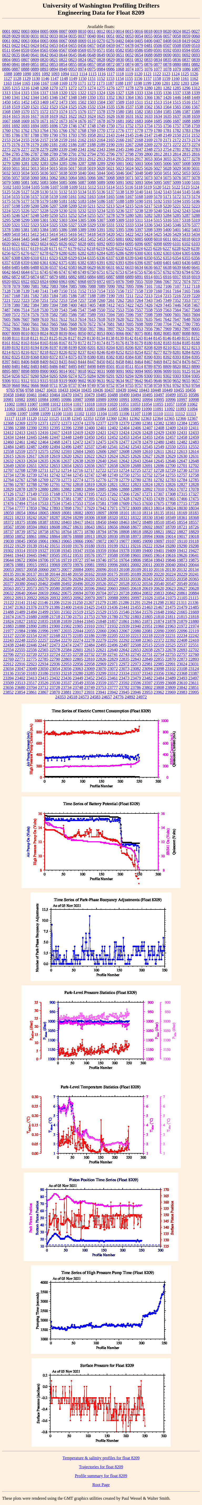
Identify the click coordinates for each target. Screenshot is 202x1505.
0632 (6, 55)
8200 (82, 347)
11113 (191, 413)
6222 (119, 248)
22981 (147, 664)
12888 (124, 489)
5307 (101, 220)
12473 (89, 442)
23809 (170, 687)
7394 (53, 305)
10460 (20, 395)
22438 (8, 645)
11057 (169, 404)
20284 (78, 579)
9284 (91, 376)
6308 (16, 258)
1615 (16, 116)
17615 (135, 503)
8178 (129, 343)
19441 (8, 555)
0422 (16, 45)
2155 (25, 140)
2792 (82, 154)
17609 (124, 503)
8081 (148, 333)
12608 (124, 451)
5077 (186, 177)
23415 (43, 678)
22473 (54, 645)
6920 (6, 281)
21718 (54, 616)
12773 (66, 480)
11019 (101, 404)
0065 (44, 41)
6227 (167, 248)
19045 (20, 541)
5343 (158, 225)
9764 (195, 385)
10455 (179, 390)
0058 (177, 36)
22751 (147, 654)
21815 (182, 616)
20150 (78, 574)
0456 (82, 45)
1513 (158, 102)
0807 (25, 59)
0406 (148, 41)
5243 (186, 210)
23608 (170, 683)
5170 (158, 196)
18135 (158, 513)
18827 (182, 531)
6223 (129, 248)
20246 (8, 579)
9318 (53, 380)
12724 (124, 470)
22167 (43, 635)
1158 (157, 78)
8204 (110, 347)
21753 (89, 616)
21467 (159, 607)
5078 (195, 177)
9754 (120, 385)
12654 (66, 465)
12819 (89, 484)
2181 (53, 144)
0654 (139, 55)
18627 (66, 527)
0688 (148, 55)
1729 (63, 126)
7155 (110, 291)
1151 (92, 78)
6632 (120, 267)
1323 (91, 92)
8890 (195, 366)
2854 (63, 159)
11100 (57, 413)
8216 (25, 352)
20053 (8, 569)
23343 (147, 673)
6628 (82, 267)
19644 (8, 560)
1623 (82, 116)
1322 (82, 92)
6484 (6, 267)
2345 (120, 149)
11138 (65, 418)
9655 (186, 380)
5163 (91, 196)
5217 (148, 206)
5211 (91, 206)
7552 (110, 310)
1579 (110, 111)
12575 (43, 451)
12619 (54, 456)
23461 (112, 678)
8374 (63, 357)
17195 (89, 494)
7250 (35, 300)
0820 (44, 59)
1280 (148, 88)
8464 (139, 362)
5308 (110, 220)
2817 (6, 159)
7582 (53, 314)
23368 (182, 673)
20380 (20, 583)
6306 (195, 253)
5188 (120, 201)
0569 (82, 50)
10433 (63, 390)
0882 (195, 64)
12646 (170, 461)
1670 (35, 121)
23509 (8, 683)
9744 (82, 385)
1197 (128, 83)
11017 (78, 404)
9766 (20, 390)
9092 (129, 371)
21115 (193, 598)
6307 (6, 258)
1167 (45, 83)
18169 (181, 513)
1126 (194, 74)
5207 (53, 206)
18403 (66, 522)
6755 (139, 272)
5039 (72, 173)
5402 (186, 229)
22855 (159, 659)
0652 (129, 55)
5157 (35, 196)
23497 (193, 678)
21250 (77, 602)
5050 (158, 173)
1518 (6, 107)
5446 (35, 239)
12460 (8, 442)
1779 (148, 130)
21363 (20, 607)
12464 (43, 442)
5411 (25, 234)
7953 (139, 328)
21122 (8, 602)
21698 (43, 616)
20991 (124, 598)
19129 (20, 546)
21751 (78, 616)
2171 (167, 140)
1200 (156, 83)
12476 (112, 442)
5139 (129, 192)
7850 (82, 328)
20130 (170, 569)
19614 (159, 555)
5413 (44, 234)
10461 (31, 395)
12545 (147, 446)
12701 (182, 465)
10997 (182, 399)
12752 (147, 475)
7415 (120, 305)
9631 (101, 380)
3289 (101, 163)
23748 (78, 687)
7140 (35, 291)
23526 (43, 683)
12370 (31, 423)
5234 (101, 210)
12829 (8, 489)
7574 (25, 314)
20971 (101, 598)
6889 (129, 277)
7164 (177, 291)
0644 (63, 55)
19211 (124, 546)
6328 (63, 258)
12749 (112, 475)
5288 (195, 215)
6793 (177, 272)
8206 (129, 347)
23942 (112, 692)
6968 (82, 281)
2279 (44, 149)
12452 (112, 437)
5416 (72, 234)
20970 (89, 598)
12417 (54, 432)
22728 (78, 654)
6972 (101, 281)
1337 (177, 92)
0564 (35, 50)
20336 (135, 579)
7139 (25, 291)
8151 (186, 338)
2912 (91, 159)
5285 (177, 215)
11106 (124, 413)
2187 (82, 144)
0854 (63, 64)
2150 (177, 135)
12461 (20, 442)
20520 (89, 583)
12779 (124, 480)
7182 (35, 295)
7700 (158, 324)
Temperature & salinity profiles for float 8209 (100, 1458)
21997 (54, 631)
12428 (147, 432)
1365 (139, 97)
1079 (177, 69)
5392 (110, 229)
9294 (129, 376)
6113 (6, 248)
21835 (43, 621)
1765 (53, 130)
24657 (107, 697)
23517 (31, 683)
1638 (186, 116)
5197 (6, 206)
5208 (63, 206)
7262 (120, 300)
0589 (148, 50)
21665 (182, 612)
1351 (101, 97)
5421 (120, 234)
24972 (141, 697)
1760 (6, 130)
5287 (186, 215)
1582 (139, 111)
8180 (148, 343)
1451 (16, 102)
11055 (158, 404)
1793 (72, 135)
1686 (167, 121)
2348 (148, 149)
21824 (8, 621)
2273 (186, 144)
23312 (112, 673)
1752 (129, 126)
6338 (120, 258)
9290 (101, 376)
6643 (16, 272)
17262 (112, 494)
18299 (78, 517)
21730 (66, 616)
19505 (54, 555)
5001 (120, 163)
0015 (129, 31)
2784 (6, 154)
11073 (44, 409)
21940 (135, 626)
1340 (6, 97)
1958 (91, 135)
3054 (158, 159)
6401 (167, 262)
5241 (167, 210)
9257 (25, 376)
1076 (148, 69)
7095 (129, 286)
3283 (44, 163)
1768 (82, 130)
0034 (63, 36)
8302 (6, 357)
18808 (124, 531)
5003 (139, 163)
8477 (195, 362)
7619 (110, 319)
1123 (166, 74)
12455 (147, 437)
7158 (139, 291)
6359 (25, 262)
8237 (82, 352)
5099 (177, 182)
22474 (66, 645)
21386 (54, 607)
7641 (158, 319)
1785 (6, 135)
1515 (177, 102)
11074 (55, 409)
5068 (110, 177)
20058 (32, 569)
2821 (44, 159)
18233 (20, 517)
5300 (35, 220)
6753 (120, 272)
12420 (89, 432)
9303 (177, 376)
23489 (170, 678)
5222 (186, 206)
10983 (31, 399)
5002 (129, 163)
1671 (44, 121)
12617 (31, 456)
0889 (35, 69)
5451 (82, 239)
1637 (177, 116)
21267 (89, 602)
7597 (139, 314)
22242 (193, 635)
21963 (170, 626)
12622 (89, 456)
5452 (91, 239)
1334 (148, 92)
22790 (54, 659)
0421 (6, 45)
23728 (54, 687)
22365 (147, 640)
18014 (159, 508)
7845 (63, 328)
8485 (44, 366)
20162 (89, 574)
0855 (72, 64)
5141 (148, 192)
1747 (82, 126)
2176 (16, 144)
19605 (147, 555)
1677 (91, 121)
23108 (182, 668)
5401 (177, 229)
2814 (177, 154)
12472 (78, 442)
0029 (16, 36)
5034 (25, 173)
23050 (43, 668)
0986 (110, 69)
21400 (66, 607)
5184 (91, 201)
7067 (167, 281)
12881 (54, 489)
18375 (20, 522)
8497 (82, 366)
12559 (20, 451)
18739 (20, 531)
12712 (54, 470)
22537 (182, 645)
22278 (89, 640)
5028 (167, 168)
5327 (72, 225)
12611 (159, 451)
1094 (64, 74)
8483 (35, 366)
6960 (53, 281)
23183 (31, 673)
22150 (20, 635)
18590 (20, 527)
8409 (44, 362)
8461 (129, 362)
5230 (63, 210)
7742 (177, 324)
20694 (78, 593)
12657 (101, 465)
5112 (92, 187)
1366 (148, 97)
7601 (177, 314)
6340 (139, 258)
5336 (148, 225)
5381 (25, 229)
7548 (91, 310)
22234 (182, 635)
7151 (72, 291)
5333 (129, 225)
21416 (78, 607)
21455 (135, 607)
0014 (120, 31)
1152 (101, 78)
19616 (170, 555)
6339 (129, 258)
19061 (43, 541)
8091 (195, 333)
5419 (101, 234)
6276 (25, 253)
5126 (16, 192)
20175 (112, 574)
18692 (147, 527)
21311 (181, 602)
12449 (78, 437)
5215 (129, 206)
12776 (101, 480)
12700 (170, 465)
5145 (186, 192)
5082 (35, 182)
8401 (16, 362)
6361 (44, 262)
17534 (54, 503)
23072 (112, 668)
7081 (35, 286)
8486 (53, 366)
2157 (44, 140)
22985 (159, 664)
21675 (20, 616)
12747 (89, 475)
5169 (148, 196)
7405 (91, 305)
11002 (9, 404)
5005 (158, 163)
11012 (55, 404)
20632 (8, 593)
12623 (101, 456)
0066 (53, 41)
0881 (186, 64)
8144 (148, 338)
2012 (101, 135)
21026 (147, 598)
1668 (16, 121)
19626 (182, 555)
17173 (66, 494)
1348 (72, 97)
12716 (78, 470)
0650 (110, 55)
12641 (112, 461)
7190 (110, 295)
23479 (135, 678)
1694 (35, 126)
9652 (177, 380)
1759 (195, 126)
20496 (78, 583)
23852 (8, 692)
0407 (158, 41)
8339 (25, 357)
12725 (135, 470)
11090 (147, 409)
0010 (82, 31)
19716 (54, 560)
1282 (167, 88)
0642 (44, 55)
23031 (193, 664)
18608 (54, 527)
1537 (129, 107)
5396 (129, 229)
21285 (112, 602)
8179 (139, 343)
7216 (177, 295)
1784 (195, 130)
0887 (16, 69)
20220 (159, 574)
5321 (16, 225)
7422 (129, 305)
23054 (54, 668)
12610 (147, 451)
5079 (6, 182)
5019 (91, 168)
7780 (186, 324)
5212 (101, 206)
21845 (89, 621)
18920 (101, 536)
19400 (147, 550)
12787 (20, 484)
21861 (124, 621)
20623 (170, 588)
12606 (101, 451)
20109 (136, 569)
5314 (148, 220)
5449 (63, 239)
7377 (195, 300)
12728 (159, 470)
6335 (91, 258)
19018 (193, 536)
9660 (16, 385)
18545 (170, 522)
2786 (25, 154)
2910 (72, 159)
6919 (195, 277)
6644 (25, 272)
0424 (35, 45)
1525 (72, 107)
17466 (182, 498)
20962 (78, 598)
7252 (53, 300)
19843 (159, 560)
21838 (54, 621)
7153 (91, 291)
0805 (16, 59)
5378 (6, 229)
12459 (193, 437)
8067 (129, 333)
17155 (43, 494)
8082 (158, 333)
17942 (101, 508)
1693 (25, 126)
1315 (25, 92)
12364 (158, 418)
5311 (139, 220)
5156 (25, 196)
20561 (193, 583)
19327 (43, 550)
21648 (159, 612)
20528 (124, 583)
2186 (72, 144)
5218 (158, 206)
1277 (120, 88)
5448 (53, 239)
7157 (129, 291)
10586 (193, 395)
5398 (148, 229)
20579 (43, 588)
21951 (147, 626)
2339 (63, 149)
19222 (147, 546)
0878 (167, 64)
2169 (148, 140)
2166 (120, 140)
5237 (129, 210)
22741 (112, 654)
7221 (6, 300)
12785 (193, 480)
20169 (101, 574)
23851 (193, 687)
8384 (129, 357)
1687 (177, 121)
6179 (72, 248)
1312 (195, 88)
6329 (72, 258)
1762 (25, 130)
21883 (8, 626)
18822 (170, 531)
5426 (167, 234)
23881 (66, 692)
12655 (78, 465)
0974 (82, 69)
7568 (195, 310)
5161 (72, 196)
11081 (78, 409)
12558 (8, 451)
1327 (120, 92)
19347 (78, 550)
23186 (43, 673)
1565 (177, 107)
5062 (53, 177)
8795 (158, 366)
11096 (11, 413)
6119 (34, 248)
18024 (170, 508)
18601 (43, 527)
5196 (195, 201)
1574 (63, 111)
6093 (110, 244)
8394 (186, 357)
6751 (101, 272)
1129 (26, 78)
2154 (16, 140)
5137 (110, 192)
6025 (53, 244)
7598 (148, 314)
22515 (147, 645)
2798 (129, 154)
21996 (43, 631)
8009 (16, 333)
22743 (124, 654)
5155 (16, 196)
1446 (177, 97)
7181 (25, 295)
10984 (43, 399)
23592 (124, 683)
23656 (8, 687)
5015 (53, 168)
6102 (186, 244)
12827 (182, 484)
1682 (129, 121)
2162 (82, 140)
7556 (129, 310)
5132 (63, 192)
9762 (177, 385)
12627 (147, 456)
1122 (157, 74)
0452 (44, 45)
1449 (195, 97)
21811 (170, 616)
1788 (35, 135)
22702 (193, 649)
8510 (120, 366)
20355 (170, 579)
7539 (53, 310)
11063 (9, 409)
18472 (135, 522)
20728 (124, 593)
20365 (193, 579)
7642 (167, 319)
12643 (135, 461)
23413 (31, 678)
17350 (43, 498)
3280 (16, 163)
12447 (54, 437)
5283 (158, 215)
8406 (25, 362)
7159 (148, 291)
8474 (177, 362)
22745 (135, 654)
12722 (101, 470)
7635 (148, 319)
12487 (31, 446)
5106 (45, 187)
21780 (112, 616)
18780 (89, 531)
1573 (53, 111)
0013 (110, 31)
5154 (6, 196)
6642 (6, 272)
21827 (20, 621)
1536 (120, 107)
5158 (44, 196)
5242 (177, 210)
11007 (32, 404)
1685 (158, 121)
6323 (53, 258)
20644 (31, 593)
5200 (35, 206)
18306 (89, 517)
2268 (139, 144)
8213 (195, 347)
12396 (66, 428)
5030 (186, 168)
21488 (8, 612)
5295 (6, 220)
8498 (91, 366)
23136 (8, 673)
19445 (31, 555)
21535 (112, 612)
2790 (63, 154)
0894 (53, 69)
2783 (195, 149)
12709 (31, 470)
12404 (124, 428)
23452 (89, 678)
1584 (158, 111)
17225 (101, 494)
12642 (124, 461)
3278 (195, 159)
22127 (8, 635)
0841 (16, 64)
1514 (167, 102)
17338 (20, 498)
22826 (101, 659)
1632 (139, 116)
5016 (63, 168)
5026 (148, 168)
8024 (44, 333)
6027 (72, 244)
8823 (186, 366)
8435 (63, 362)
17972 (124, 508)
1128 (17, 78)
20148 (66, 574)
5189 (129, 201)
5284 (167, 215)
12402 (112, 428)
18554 (182, 522)
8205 (120, 347)
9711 (53, 385)
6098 (158, 244)
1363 (120, 97)
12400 (89, 428)
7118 (195, 286)
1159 (166, 78)
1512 (148, 102)
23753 (101, 687)
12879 (31, 489)
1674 (72, 121)
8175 (110, 343)
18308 (101, 517)
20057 (20, 569)
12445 (31, 437)
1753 (139, 126)
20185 (124, 574)
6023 (35, 244)
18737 (8, 531)
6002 (129, 239)
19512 (66, 555)
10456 (190, 390)
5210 (82, 206)
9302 (167, 376)
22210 (124, 635)
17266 (124, 494)
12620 (66, 456)
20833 (159, 593)
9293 (120, 376)
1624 (91, 116)
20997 (136, 598)
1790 (53, 135)
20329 (112, 579)
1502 (82, 102)
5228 (44, 210)
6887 (110, 277)
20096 (101, 569)
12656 (89, 465)
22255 (31, 640)
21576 (147, 612)
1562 (148, 107)
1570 (25, 111)
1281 (158, 88)
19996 (112, 565)
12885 (101, 489)
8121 (34, 338)
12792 (66, 484)
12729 (170, 470)
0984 (101, 69)
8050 (82, 333)
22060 (101, 631)
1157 (147, 78)
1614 (6, 116)
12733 (193, 470)
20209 (147, 574)
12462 (31, 442)
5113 (101, 187)
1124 (175, 74)
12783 (170, 480)
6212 (82, 248)
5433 (186, 234)
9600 (72, 380)
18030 (182, 508)
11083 (89, 409)
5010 (6, 168)
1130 (36, 78)
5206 (44, 206)
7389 (44, 305)
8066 (120, 333)
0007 (63, 31)
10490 (124, 395)
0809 (35, 59)
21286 (124, 602)
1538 (139, 107)
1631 (129, 116)
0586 (139, 50)
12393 (43, 428)
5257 (101, 215)
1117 (111, 74)
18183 (193, 513)
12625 (124, 456)
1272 (72, 88)
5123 (185, 187)
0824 (82, 59)
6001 (120, 239)
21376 (31, 607)
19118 (193, 541)
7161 (167, 291)
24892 (130, 697)
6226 (157, 248)
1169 (63, 83)
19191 (101, 546)
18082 (78, 513)
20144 (54, 574)
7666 (63, 324)
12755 (170, 475)
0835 (167, 59)
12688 (135, 465)
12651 (31, 465)
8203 (101, 347)
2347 (139, 149)
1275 (101, 88)
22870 (170, 659)
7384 (35, 305)
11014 (67, 404)
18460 (112, 522)
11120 (32, 418)
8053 (101, 333)
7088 (92, 286)
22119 (193, 631)
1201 (166, 83)
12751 (135, 475)
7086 (82, 286)
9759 (158, 385)
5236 (120, 210)
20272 (54, 579)
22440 (20, 645)
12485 (20, 446)
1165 (26, 83)
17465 (170, 498)
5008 (186, 163)
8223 (53, 352)
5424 (148, 234)
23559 (101, 683)
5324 (44, 225)
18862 (43, 536)
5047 (129, 173)
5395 (120, 229)
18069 (55, 513)
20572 (20, 588)
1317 (44, 92)
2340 (72, 149)
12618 (43, 456)
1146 (45, 78)
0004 (35, 31)
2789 (53, 154)
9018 (82, 371)
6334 (82, 258)
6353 (167, 258)
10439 (121, 390)
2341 (82, 149)
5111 (83, 187)
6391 (101, 262)
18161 (170, 513)
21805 (147, 616)
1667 (6, 121)
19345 (66, 550)
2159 (63, 140)
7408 (101, 305)
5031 (195, 168)
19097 (159, 541)
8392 (167, 357)
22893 (193, 659)
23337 (135, 673)
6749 (82, 272)
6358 (16, 262)
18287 (54, 517)
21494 (31, 612)
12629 (170, 456)
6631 (110, 267)
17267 (135, 494)
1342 (25, 97)
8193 (25, 347)
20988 (113, 598)
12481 (170, 442)
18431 (89, 522)
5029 (177, 168)
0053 (129, 36)
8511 (129, 366)
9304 (186, 376)
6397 (148, 262)
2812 (158, 154)
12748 (101, 475)
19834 (147, 560)
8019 (35, 333)
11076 (67, 409)
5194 (177, 201)
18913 (89, 536)
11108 (147, 413)
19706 (43, 560)
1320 (63, 92)
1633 (148, 116)
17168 (54, 494)
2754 (167, 149)
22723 (43, 654)
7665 (53, 324)
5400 (167, 229)
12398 (78, 428)
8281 (177, 352)
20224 (170, 574)
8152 (195, 338)
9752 (110, 385)
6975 (110, 281)
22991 (170, 664)
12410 (182, 428)
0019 (158, 31)
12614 (193, 451)
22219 (159, 635)
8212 (186, 347)
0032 (44, 36)
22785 (43, 659)
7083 (54, 286)
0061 (6, 41)
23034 (8, 668)
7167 (6, 295)
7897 (110, 328)
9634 (120, 380)
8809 (167, 366)
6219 (101, 248)
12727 (147, 470)
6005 (139, 239)
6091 (91, 244)
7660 (25, 324)
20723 (112, 593)
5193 (167, 201)
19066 (78, 541)
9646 (158, 380)
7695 (129, 324)
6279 (53, 253)
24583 (95, 697)
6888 (120, 277)
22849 (147, 659)
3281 (25, 163)
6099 (167, 244)
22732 (89, 654)
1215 (16, 88)
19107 (170, 541)
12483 (193, 442)
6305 (186, 253)
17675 (159, 503)
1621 (63, 116)
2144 (120, 135)
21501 (54, 612)
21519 (78, 612)
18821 (159, 531)
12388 (20, 428)
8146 (167, 338)
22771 (20, 659)
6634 (139, 267)
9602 (82, 380)
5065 (82, 177)
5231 (72, 210)
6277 (35, 253)
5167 (129, 196)
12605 (89, 451)
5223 (195, 206)
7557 (139, 310)
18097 (101, 513)
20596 (89, 588)
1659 (195, 116)
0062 (16, 41)
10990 (112, 399)
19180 (89, 546)
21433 (101, 607)
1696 (53, 126)
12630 (182, 456)
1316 (35, 92)
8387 (139, 357)
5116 (129, 187)
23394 (8, 678)
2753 (158, 149)
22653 (135, 649)
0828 (101, 59)
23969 (170, 692)
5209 (72, 206)
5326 (63, 225)
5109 (73, 187)
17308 (170, 494)
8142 (129, 338)
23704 (31, 687)
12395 (54, 428)
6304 (177, 253)
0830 (120, 59)
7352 (177, 300)
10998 (193, 399)
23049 (31, 668)
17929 (89, 508)
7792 (6, 328)
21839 (66, 621)
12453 (124, 437)
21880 (193, 621)
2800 (148, 154)
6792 (167, 272)
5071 (129, 177)
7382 (25, 305)
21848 (101, 621)
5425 (158, 234)
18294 (66, 517)
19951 (43, 565)
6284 (101, 253)
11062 (192, 404)
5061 (44, 177)
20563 (8, 588)
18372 (8, 522)
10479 (89, 395)
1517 (195, 102)
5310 (129, 220)
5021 (110, 168)
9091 (120, 371)
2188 (91, 144)
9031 (101, 371)
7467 (195, 305)
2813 (167, 154)
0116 (91, 41)
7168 (16, 295)
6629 (91, 267)
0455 (72, 45)
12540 (101, 446)
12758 (193, 475)
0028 (6, 36)
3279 (6, 163)
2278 (35, 149)
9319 (63, 380)
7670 (82, 324)
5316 (167, 220)
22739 (101, 654)
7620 (120, 319)
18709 (170, 527)
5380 (16, 229)
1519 (16, 107)
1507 (110, 102)
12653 (54, 465)
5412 (35, 234)
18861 (31, 536)
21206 (54, 602)
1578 (101, 111)
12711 (43, 470)
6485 (16, 267)
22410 (193, 640)
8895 (6, 371)
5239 (148, 210)
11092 (169, 409)
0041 (101, 36)
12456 (159, 437)
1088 (8, 74)
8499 (101, 366)
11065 (21, 409)
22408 (182, 640)
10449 (167, 390)
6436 (186, 262)
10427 (40, 390)
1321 (72, 92)
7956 (148, 328)
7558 (148, 310)
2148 (158, 135)
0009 (72, 31)
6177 (63, 248)
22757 (182, 654)
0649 (101, 55)
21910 (89, 626)
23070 (101, 668)
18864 (54, 536)
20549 (182, 583)
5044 (101, 173)
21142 (31, 602)
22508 (135, 645)
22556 (31, 649)
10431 (51, 390)
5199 (25, 206)
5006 (167, 163)
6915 (158, 277)
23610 (182, 683)
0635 (16, 55)
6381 (72, 262)
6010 (158, 239)
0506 (158, 45)
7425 (139, 305)
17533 (43, 503)
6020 (6, 244)
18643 (89, 527)
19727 (78, 560)
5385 (53, 229)
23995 (193, 692)
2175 (6, 144)
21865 (135, 621)
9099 (167, 371)
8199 (72, 347)
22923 (31, 664)
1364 (129, 97)
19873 (182, 560)
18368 (193, 517)
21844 (78, 621)
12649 (8, 465)
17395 (89, 498)
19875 (193, 560)
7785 (195, 324)
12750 (124, 475)
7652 (6, 324)
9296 (139, 376)
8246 (101, 352)
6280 (63, 253)
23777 (112, 687)
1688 (186, 121)
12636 (54, 461)
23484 (159, 678)
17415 (101, 498)
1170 (73, 83)
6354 (177, 258)
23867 (43, 692)
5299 (25, 220)
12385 (193, 423)
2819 (25, 159)
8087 (177, 333)
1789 (44, 135)
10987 (78, 399)
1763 (35, 130)
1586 (177, 111)
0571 (101, 50)
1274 (91, 88)
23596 (135, 683)
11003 (21, 404)
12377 (101, 423)
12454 (135, 437)
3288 (91, 163)
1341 (16, 97)
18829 (193, 531)
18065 (43, 513)
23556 (89, 683)
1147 (54, 78)
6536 (44, 267)
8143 (138, 338)
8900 (44, 371)
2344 (110, 149)
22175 (66, 635)
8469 (158, 362)
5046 (120, 173)
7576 (35, 314)
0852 (44, 64)
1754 (148, 126)
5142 (158, 192)
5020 (101, 168)
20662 (54, 593)
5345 (167, 225)
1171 (82, 83)
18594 (31, 527)
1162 (194, 78)
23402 (20, 678)
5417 (82, 234)
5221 (177, 206)
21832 (31, 621)
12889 (135, 489)
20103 (113, 569)
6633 (129, 267)
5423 (139, 234)
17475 (193, 498)
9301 (158, 376)
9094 (139, 371)
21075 (170, 598)
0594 (186, 50)
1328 (129, 92)
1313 (6, 92)
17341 (31, 498)
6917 (177, 277)
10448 (155, 390)
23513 (20, 683)
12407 (147, 428)
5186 (101, 201)
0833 (148, 59)
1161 (185, 78)
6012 (177, 239)
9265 (53, 376)
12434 (8, 437)
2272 (177, 144)
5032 (6, 173)
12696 (159, 465)
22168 (54, 635)
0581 (110, 50)
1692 (16, 126)
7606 (16, 319)
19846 (170, 560)
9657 (195, 380)
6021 (16, 244)
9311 (16, 380)
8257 (148, 352)
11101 (68, 413)
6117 (25, 248)
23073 (124, 668)
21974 (193, 626)
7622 (129, 319)
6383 (91, 262)
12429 (159, 432)
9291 (110, 376)
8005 (195, 328)
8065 (110, 333)
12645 (159, 461)
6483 (195, 262)
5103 (16, 187)
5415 (63, 234)
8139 (119, 338)
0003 (25, 31)
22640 (112, 649)
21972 (182, 626)
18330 (147, 517)
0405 (139, 41)
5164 (101, 196)
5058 (25, 177)
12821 (112, 484)
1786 (16, 135)
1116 (102, 74)
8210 (167, 347)
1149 (73, 78)
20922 (32, 598)
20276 (66, 579)
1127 (8, 78)
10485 (101, 395)
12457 (170, 437)
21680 (31, 616)
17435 (147, 498)
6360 (35, 262)
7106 (167, 286)
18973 (135, 536)
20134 (193, 569)
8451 (110, 362)
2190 (110, 144)
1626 (110, 116)
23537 (66, 683)
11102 (79, 413)
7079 (16, 286)
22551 (193, 645)
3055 (167, 159)
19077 (124, 541)
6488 (35, 267)
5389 (82, 229)
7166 (195, 291)
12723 (112, 470)
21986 (31, 631)
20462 (43, 583)
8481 (16, 366)
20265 (31, 579)
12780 (135, 480)
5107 (54, 187)
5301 (44, 220)
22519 (159, 645)
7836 (44, 328)
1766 (63, 130)
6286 (120, 253)
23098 (159, 668)
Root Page (101, 1484)
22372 (159, 640)
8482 (25, 366)
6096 (139, 244)
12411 (193, 428)
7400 (72, 305)
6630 (101, 267)
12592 (54, 451)
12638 (78, 461)
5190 (139, 201)
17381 (66, 498)
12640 (101, 461)
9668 (44, 385)
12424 (124, 432)
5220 (167, 206)
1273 (82, 88)
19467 (43, 555)
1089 (17, 74)
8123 (44, 338)
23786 (135, 687)
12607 (112, 451)
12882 (66, 489)
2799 (139, 154)
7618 (101, 319)
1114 (83, 74)
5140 (139, 192)
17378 (54, 498)
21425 (89, 607)
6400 (158, 262)
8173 (91, 343)
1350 (91, 97)
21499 (43, 612)
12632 (8, 461)
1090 (27, 74)
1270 (53, 88)
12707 (8, 470)
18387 (43, 522)
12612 (170, 451)
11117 (9, 418)
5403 (195, 229)
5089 (101, 182)
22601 (78, 649)
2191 (120, 144)
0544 (16, 50)
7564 (177, 310)
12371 (43, 423)
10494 (135, 395)
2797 (120, 154)
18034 (193, 508)
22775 (31, 659)
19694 (31, 560)
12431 (182, 432)
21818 (193, 616)
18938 (124, 536)
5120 (157, 187)
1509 (120, 102)
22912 (8, 664)
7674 (101, 324)
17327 (193, 494)
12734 (8, 475)
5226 (25, 210)
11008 (44, 404)
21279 (100, 602)
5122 (176, 187)
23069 (89, 668)
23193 (54, 673)
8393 (177, 357)
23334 (124, 673)
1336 (167, 92)
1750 (110, 126)
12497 (78, 446)
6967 (72, 281)
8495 (72, 366)
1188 (119, 83)
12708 (20, 470)
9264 (44, 376)
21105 (182, 598)
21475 (170, 607)
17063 (170, 489)
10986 (66, 399)
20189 (135, 574)
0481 (148, 45)
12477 (124, 442)
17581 (101, 503)
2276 (16, 149)
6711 (35, 272)
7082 (44, 286)
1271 (63, 88)
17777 (20, 508)
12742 (54, 475)
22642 (124, 649)
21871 (147, 621)
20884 (193, 593)
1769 (91, 130)
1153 (110, 78)
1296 (186, 88)
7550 (101, 310)
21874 (159, 621)
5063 (63, 177)
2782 (186, 149)
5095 (158, 182)
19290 (182, 546)
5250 (53, 215)
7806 (16, 328)
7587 (82, 314)
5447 (44, 239)
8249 (110, 352)
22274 (78, 640)
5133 (72, 192)
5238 (139, 210)
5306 (91, 220)
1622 (72, 116)
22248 (20, 640)
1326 (110, 92)
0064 (35, 41)
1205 (6, 88)
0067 (63, 41)
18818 (135, 531)
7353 (186, 300)
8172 (82, 343)
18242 (31, 517)
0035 (72, 36)
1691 (6, 126)
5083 (44, 182)
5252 (72, 215)
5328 (82, 225)
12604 (78, 451)
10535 (182, 395)
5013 (35, 168)
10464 (54, 395)
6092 (101, 244)
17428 (124, 498)
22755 (170, 654)
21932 (112, 626)
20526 (101, 583)
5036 (44, 173)
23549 (78, 683)
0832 (139, 59)
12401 (101, 428)
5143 (167, 192)
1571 (35, 111)
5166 (120, 196)
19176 (78, 546)
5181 (63, 201)
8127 (72, 338)
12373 (66, 423)
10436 (98, 390)
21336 (193, 602)
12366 (181, 418)
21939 (124, 626)
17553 (78, 503)
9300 (148, 376)
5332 (120, 225)
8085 (167, 333)
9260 (35, 376)
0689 (158, 55)
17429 (135, 498)
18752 (31, 531)
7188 (91, 295)
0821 (53, 59)
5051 (167, 173)
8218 (44, 352)
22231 (170, 635)
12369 (20, 423)
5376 (186, 225)
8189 (6, 347)
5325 (53, 225)
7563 (167, 310)
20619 (147, 588)
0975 (91, 69)
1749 (101, 126)
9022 (91, 371)
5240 (158, 210)
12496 (66, 446)
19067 (89, 541)
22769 (8, 659)
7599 (158, 314)
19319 (31, 550)
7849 (72, 328)
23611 (193, 683)
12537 (89, 446)
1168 (54, 83)
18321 (124, 517)
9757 (139, 385)
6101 (177, 244)
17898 (66, 508)
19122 (8, 546)
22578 (54, 649)
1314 (16, 92)
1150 (82, 78)
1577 (91, 111)
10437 (109, 390)
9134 (195, 371)
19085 (136, 541)
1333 (139, 92)
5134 (82, 192)
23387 (193, 673)
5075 (167, 177)
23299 (101, 673)
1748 (91, 126)
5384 (44, 229)
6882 (72, 277)
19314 (20, 550)
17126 (8, 494)
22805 (78, 659)
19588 (112, 555)
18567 (8, 527)
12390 (31, 428)
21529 (101, 612)
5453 (101, 239)
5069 (120, 177)
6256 (6, 253)
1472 (53, 102)
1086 (186, 69)
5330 (101, 225)
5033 (16, 173)
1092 (46, 74)
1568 (6, 111)
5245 (6, 215)
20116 (159, 569)
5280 (129, 215)
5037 (53, 173)
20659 (43, 593)
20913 (20, 598)
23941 (101, 692)
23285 (89, 673)
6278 (44, 253)
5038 (63, 173)
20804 (135, 593)
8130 (91, 338)
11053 (135, 404)
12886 (112, 489)
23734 (66, 687)
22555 (20, 649)
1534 (101, 107)
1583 (148, 111)
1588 (195, 111)
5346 (177, 225)
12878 (20, 489)
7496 (16, 310)
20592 (78, 588)
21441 (124, 607)
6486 (25, 267)
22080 (135, 631)
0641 (35, 55)
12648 (193, 461)
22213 (135, 635)
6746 (53, 272)
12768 (31, 480)
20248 (20, 579)
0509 (186, 45)
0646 (82, 55)
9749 (91, 385)
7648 (186, 319)
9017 (72, 371)
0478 (129, 45)
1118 (120, 74)
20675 (66, 593)
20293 (89, 579)
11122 (43, 418)
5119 (148, 187)
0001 (6, 31)
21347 (8, 607)
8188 (195, 343)
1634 (158, 116)
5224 (6, 210)
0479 (139, 45)
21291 (135, 602)
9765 (10, 390)
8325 (16, 357)
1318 (53, 92)
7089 (101, 286)
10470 (66, 395)
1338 (186, 92)
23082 (135, 668)
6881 (63, 277)
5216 (139, 206)
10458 (8, 395)
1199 (147, 83)
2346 (129, 149)
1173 (101, 83)
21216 (66, 602)
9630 (91, 380)
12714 (66, 470)
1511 (139, 102)
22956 (78, 664)
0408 (167, 41)
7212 (139, 295)
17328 (8, 498)
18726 (193, 527)
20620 (159, 588)
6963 (63, 281)
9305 (195, 376)
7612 (63, 319)
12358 (100, 418)
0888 (25, 69)
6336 (101, 258)
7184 (53, 295)
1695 (44, 126)
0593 (177, 50)
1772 (110, 130)
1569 (16, 111)
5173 (186, 196)
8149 (176, 338)
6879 (53, 277)
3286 (72, 163)
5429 (177, 234)
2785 (16, 154)
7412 (110, 305)
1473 (63, 102)
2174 (195, 140)
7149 (53, 291)
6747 (63, 272)
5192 (158, 201)
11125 (54, 418)
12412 (8, 432)
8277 (158, 352)
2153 (6, 140)
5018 (82, 168)
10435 (86, 390)
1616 (25, 116)
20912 (8, 598)
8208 (148, 347)
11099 (45, 413)
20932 (55, 598)
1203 (185, 83)
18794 (101, 531)
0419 (186, 41)
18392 (54, 522)
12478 (135, 442)
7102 (158, 286)
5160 (63, 196)
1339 (195, 92)
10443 (144, 390)
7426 (148, 305)
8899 (35, 371)
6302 (158, 253)
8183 (167, 343)
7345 (158, 300)
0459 (110, 45)
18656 (112, 527)
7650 (195, 319)
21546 (124, 612)
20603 (112, 588)
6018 (186, 239)
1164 (17, 83)
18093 (89, 513)
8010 (25, 333)
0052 (120, 36)
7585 (63, 314)
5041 (91, 173)
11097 (22, 413)
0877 (158, 64)
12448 (66, 437)
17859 (31, 508)
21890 (31, 626)
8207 (139, 347)
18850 (8, 536)
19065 (66, 541)
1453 (35, 102)
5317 (177, 220)
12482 (182, 442)
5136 (101, 192)
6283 (91, 253)
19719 (66, 560)
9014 (63, 371)
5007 (177, 163)
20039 (159, 565)
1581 (129, 111)
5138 (120, 192)
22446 (31, 645)
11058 (181, 404)
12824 (147, 484)
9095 (148, 371)
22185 (78, 635)
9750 (101, 385)
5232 (82, 210)
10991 (124, 399)
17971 (112, 508)
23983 (182, 692)
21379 (43, 607)
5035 (35, 173)
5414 (53, 234)
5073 (148, 177)
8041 (72, 333)
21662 (170, 612)
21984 (20, 631)
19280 (170, 546)
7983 (177, 328)
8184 (177, 343)
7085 (73, 286)
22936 (54, 664)
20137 (31, 574)
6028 (82, 244)
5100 (186, 182)
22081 (147, 631)
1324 (101, 92)
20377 (8, 583)
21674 (8, 616)
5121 (166, 187)
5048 (139, 173)
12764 (8, 480)
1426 (167, 97)
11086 (124, 409)
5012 (25, 168)
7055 (139, 281)
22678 (170, 649)
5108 (64, 187)
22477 (78, 645)
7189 (101, 295)
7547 (82, 310)
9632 (110, 380)
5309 (120, 220)
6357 (6, 262)
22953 (66, 664)
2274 (195, 144)
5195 (186, 201)
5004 (148, 163)
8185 (186, 343)
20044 (193, 565)
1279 (139, 88)
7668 (72, 324)
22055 (89, 631)
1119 (129, 74)
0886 (6, 69)
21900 (54, 626)
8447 (91, 362)
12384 (182, 423)
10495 (147, 395)
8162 (16, 343)
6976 (120, 281)
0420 (195, 41)
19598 (124, 555)
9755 (129, 385)
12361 (123, 418)
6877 (44, 277)
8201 (91, 347)
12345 (77, 418)
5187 (110, 201)
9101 (177, 371)
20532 (135, 583)
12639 (89, 461)
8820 (177, 366)
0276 (110, 41)
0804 (6, 59)
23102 (170, 668)
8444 (82, 362)
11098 (34, 413)
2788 (44, 154)
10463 (43, 395)
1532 (91, 107)
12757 (182, 475)
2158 (53, 140)
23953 (147, 692)
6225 (148, 248)
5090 (110, 182)
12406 (135, 428)
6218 (91, 248)
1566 (186, 107)
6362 (53, 262)
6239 (195, 248)
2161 (72, 140)
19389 (135, 550)
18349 (170, 517)
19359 (101, 550)
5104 (26, 187)
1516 (186, 102)
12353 (88, 418)
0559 (25, 50)
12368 (8, 423)
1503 (91, 102)
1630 (120, 116)
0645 (72, 55)
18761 (54, 531)
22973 (135, 664)
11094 (192, 409)
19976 (78, 565)
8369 (44, 357)
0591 (158, 50)
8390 (148, 357)
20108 (124, 569)
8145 (157, 338)
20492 (66, 583)
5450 (72, 239)
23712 (43, 687)
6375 (63, 262)
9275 (82, 376)
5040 (82, 173)
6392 (110, 262)
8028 (53, 333)
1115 (92, 74)
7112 (186, 286)
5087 (82, 182)
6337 (110, 258)
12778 (112, 480)
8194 (35, 347)
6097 (148, 244)
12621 (78, 456)
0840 (6, 64)
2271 (167, 144)
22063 (112, 631)
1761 (16, 130)
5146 (195, 192)
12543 (135, 446)
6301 (148, 253)
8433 (53, 362)
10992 (135, 399)
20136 (20, 574)
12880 (43, 489)
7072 (177, 281)
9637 (129, 380)
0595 (195, 50)
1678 (101, 121)
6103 (195, 244)
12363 (146, 418)
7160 (158, 291)
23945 (124, 692)
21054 (159, 598)
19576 (89, 555)
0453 (53, 45)
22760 (193, 654)
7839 (53, 328)
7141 (44, 291)
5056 (6, 177)
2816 (195, 154)
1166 (35, 83)
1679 (110, 121)
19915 (31, 565)
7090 (111, 286)
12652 (43, 465)
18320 (112, 517)
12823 (135, 484)
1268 (44, 88)
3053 (148, 159)
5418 (91, 234)
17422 (112, 498)
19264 (159, 546)
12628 (159, 456)
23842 (182, 687)
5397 (139, 229)
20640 (20, 593)
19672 (20, 560)
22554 (8, 649)
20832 (147, 593)
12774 (78, 480)
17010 (159, 489)
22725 (66, 654)
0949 (63, 69)
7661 (35, 324)
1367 (158, 97)
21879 (182, 621)
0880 (177, 64)
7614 (82, 319)
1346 (53, 97)
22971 (112, 664)
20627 (182, 588)
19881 (20, 565)
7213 (148, 295)
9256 (16, 376)
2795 (101, 154)
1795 (82, 135)
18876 (66, 536)
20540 (159, 583)
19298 (193, 546)
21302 (170, 602)
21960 (159, 626)
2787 (35, 154)
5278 (110, 215)
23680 (20, 687)
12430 (170, 432)
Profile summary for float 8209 (101, 1476)
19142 (43, 546)
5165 (110, 196)
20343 (147, 579)
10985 (54, 399)
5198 (16, 206)
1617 (35, 116)
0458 (101, 45)
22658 (147, 649)
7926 (129, 328)
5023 (120, 168)
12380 (135, 423)
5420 (110, 234)
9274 (72, 376)
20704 (101, 593)
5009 (195, 163)
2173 (186, 140)
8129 (82, 338)
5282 (148, 215)
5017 (72, 168)
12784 (182, 480)
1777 (129, 130)
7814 (25, 328)
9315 (44, 380)
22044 (78, 631)
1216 (25, 88)
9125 (186, 371)
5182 (72, 201)
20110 (147, 569)
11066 (32, 409)
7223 (25, 300)
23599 (159, 683)
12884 (89, 489)
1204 (194, 83)
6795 (195, 272)
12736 (20, 475)
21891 (43, 626)
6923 (35, 281)
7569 (6, 314)
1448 (186, 97)
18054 (20, 513)
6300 (139, 253)
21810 (159, 616)
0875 (139, 64)
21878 (170, 621)
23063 (78, 668)
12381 (147, 423)
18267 (43, 517)
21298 (158, 602)
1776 (120, 130)
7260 (101, 300)
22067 (124, 631)
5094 (148, 182)
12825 (159, 484)
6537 (53, 267)
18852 (20, 536)
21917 (101, 626)
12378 (112, 423)
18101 (124, 513)
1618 (44, 116)
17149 (31, 494)
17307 (159, 494)
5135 (91, 192)
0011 (91, 31)
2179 (35, 144)
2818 (16, 159)
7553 (120, 310)
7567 (186, 310)
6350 (148, 258)
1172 (91, 83)
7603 (186, 314)
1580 (120, 111)
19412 (182, 550)
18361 (182, 517)
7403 (82, 305)
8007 (6, 333)
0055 (148, 36)
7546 (72, 310)
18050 (8, 513)
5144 (177, 192)
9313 (35, 380)
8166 (53, 343)
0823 (72, 59)
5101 (195, 182)
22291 (112, 640)
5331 (110, 225)
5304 (72, 220)
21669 (193, 612)
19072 (101, 541)
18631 (78, 527)
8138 (110, 338)
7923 (120, 328)
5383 (35, 229)
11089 (135, 409)
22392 (170, 640)
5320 (6, 225)
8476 (186, 362)
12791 (54, 484)
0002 (16, 31)
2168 (139, 140)
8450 (101, 362)
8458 (120, 362)
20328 (101, 579)
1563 (158, 107)
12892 (147, 489)
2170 (158, 140)
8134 (101, 338)
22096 (182, 631)
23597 (147, 683)
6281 (72, 253)
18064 (32, 513)
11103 (90, 413)
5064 (72, 177)
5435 (6, 239)
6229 (186, 248)
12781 (147, 480)
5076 (177, 177)
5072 (139, 177)
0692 (186, 55)
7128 (6, 291)
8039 (63, 333)
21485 (193, 607)
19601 (135, 555)
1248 (35, 88)
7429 (158, 305)
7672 (91, 324)
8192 (16, 347)
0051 (110, 36)
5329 (91, 225)
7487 (6, 310)
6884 (91, 277)
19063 (55, 541)
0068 (72, 41)
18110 (136, 513)
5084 (53, 182)
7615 (91, 319)
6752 (110, 272)
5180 (53, 201)
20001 (124, 565)
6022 (25, 244)
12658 (112, 465)
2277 (25, 149)
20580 (54, 588)
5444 (16, 239)
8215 (16, 352)
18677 (135, 527)
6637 (158, 267)
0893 (44, 69)
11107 (135, 413)
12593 (66, 451)
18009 (135, 508)
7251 (44, 300)
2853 (53, 159)
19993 (101, 565)
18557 (193, 522)
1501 (72, 102)
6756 (148, 272)
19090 (147, 541)
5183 (82, 201)
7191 (120, 295)
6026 (63, 244)
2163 (91, 140)
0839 (195, 59)
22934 (43, 664)
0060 (195, 36)
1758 (186, 126)
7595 (120, 314)
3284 (53, 163)
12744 (66, 475)
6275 (16, 253)
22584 (66, 649)
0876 (148, 64)
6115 (16, 248)
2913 (101, 159)
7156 (120, 291)
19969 (54, 565)
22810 (89, 659)
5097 (167, 182)
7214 (158, 295)
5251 (63, 215)
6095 (129, 244)
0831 (129, 59)
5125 (6, 192)
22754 (159, 654)
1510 (129, 102)
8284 (186, 352)
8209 (158, 347)
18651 (101, 527)
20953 (66, 598)
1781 (167, 130)
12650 (20, 465)
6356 (195, 258)
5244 (195, 210)
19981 (89, 565)
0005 (44, 31)
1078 (167, 69)
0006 (53, 31)
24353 (60, 697)
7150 (63, 291)
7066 (158, 281)
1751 (120, 126)
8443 (72, 362)
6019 (195, 239)
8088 (186, 333)
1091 (36, 74)
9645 (148, 380)
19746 (101, 560)
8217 (35, 352)
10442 (132, 390)
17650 (147, 503)
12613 (182, 451)
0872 (110, 64)
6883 (82, 277)
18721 (182, 527)
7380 (16, 305)
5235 (110, 210)
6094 (120, 244)
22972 (124, 664)
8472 (167, 362)
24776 (118, 697)
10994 (147, 399)
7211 (129, 295)
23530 (54, 683)
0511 (6, 50)
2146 (139, 135)
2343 (101, 149)
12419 (78, 432)
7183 (44, 295)
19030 (8, 541)
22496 (112, 645)
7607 (25, 319)
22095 (170, 631)
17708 (170, 503)
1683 (139, 121)
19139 (31, 546)
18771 (78, 531)
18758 (43, 531)
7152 (82, 291)
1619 (53, 116)
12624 (112, 456)
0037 (82, 36)
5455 (110, 239)
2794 (91, 154)
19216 (135, 546)
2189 (101, 144)
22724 (54, 654)
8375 (72, 357)
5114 (110, 187)
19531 (78, 555)
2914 (110, 159)
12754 (159, 475)
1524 (63, 107)
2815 (186, 154)
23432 (54, 678)
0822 (63, 59)
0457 (91, 45)
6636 (148, 267)
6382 (82, 262)
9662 (25, 385)
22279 (101, 640)
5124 (195, 187)
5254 (82, 215)
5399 (158, 229)
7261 (110, 300)
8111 (16, 338)
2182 (63, 144)
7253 (63, 300)
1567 (195, 107)
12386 (8, 428)
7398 (63, 305)
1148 (64, 78)
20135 (8, 574)
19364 (112, 550)
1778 (139, 130)
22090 (159, 631)
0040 (91, 36)
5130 (44, 192)
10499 (170, 395)
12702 (193, 465)
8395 (195, 357)
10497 (159, 395)
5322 (25, 225)
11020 (112, 404)
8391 (158, 357)
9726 (63, 385)
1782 (177, 130)
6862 (6, 277)
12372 (54, 423)
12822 (124, 484)
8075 (139, 333)
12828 (193, 484)
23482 (147, 678)
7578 (44, 314)
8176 (120, 343)
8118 (25, 338)
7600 (167, 314)
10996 (170, 399)
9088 (110, 371)
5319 (195, 220)
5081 (25, 182)
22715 (20, 654)
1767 (72, 130)
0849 (25, 64)
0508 (177, 45)
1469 (44, 102)
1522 (44, 107)
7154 (101, 291)
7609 (35, 319)
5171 (167, 196)
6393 (120, 262)
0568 (72, 50)
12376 (89, 423)
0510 (195, 45)
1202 (175, 83)
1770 (101, 130)
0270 (101, 41)
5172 (177, 196)
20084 (78, 569)
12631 (193, 456)
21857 (112, 621)
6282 (82, 253)
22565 (43, 649)
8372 (53, 357)
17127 (20, 494)
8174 (101, 343)
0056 (158, 36)
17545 (66, 503)
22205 (112, 635)
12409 (170, 428)
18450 (101, 522)
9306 (6, 380)
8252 (120, 352)
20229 (182, 574)
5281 (139, 215)
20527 (112, 583)
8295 (195, 352)
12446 (43, 437)
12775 (89, 480)
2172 (177, 140)
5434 (195, 234)
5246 (16, 215)
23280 (78, 673)
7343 (148, 300)
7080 (25, 286)
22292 (124, 640)
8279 (167, 352)
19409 (170, 550)
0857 (91, 64)
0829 (110, 59)
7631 (139, 319)
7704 (167, 324)
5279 (120, 215)
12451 (101, 437)
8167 (63, 343)
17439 (159, 498)
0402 (120, 41)
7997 (186, 328)
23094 (147, 668)
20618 (135, 588)
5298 (16, 220)
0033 (53, 36)
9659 (6, 385)
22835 (124, 659)
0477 (120, 45)
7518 (35, 310)
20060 (43, 569)
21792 (124, 616)
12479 (147, 442)
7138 (16, 291)
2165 (110, 140)
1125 (185, 74)
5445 (25, 239)
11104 (102, 413)
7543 (63, 310)
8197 (53, 347)
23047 (20, 668)
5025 (139, 168)
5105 (35, 187)
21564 (135, 612)
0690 (167, 55)
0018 (148, 31)
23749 (89, 687)
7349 (167, 300)
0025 (186, 31)
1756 (167, 126)
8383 (120, 357)
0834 (158, 59)
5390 (91, 229)
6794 (186, 272)
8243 (91, 352)
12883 (78, 489)
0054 (139, 36)
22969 (101, 664)
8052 (91, 333)
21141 (20, 602)
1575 (72, 111)
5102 (7, 187)
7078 (6, 286)
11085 (112, 409)
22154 (31, 635)
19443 (20, 555)
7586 (72, 314)
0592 (167, 50)
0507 (167, 45)
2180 (44, 144)
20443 (31, 583)
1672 (53, 121)
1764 (44, 130)
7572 (16, 314)
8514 (139, 366)
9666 (35, 385)
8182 (158, 343)
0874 (129, 64)
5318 (186, 220)
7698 (139, 324)
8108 (6, 338)
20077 (66, 569)
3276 (177, 159)
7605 (6, 319)
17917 (78, 508)
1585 (167, 111)
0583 (129, 50)
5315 (158, 220)
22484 (89, 645)
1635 (167, 116)
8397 (6, 362)
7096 (139, 286)
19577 (101, 555)
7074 (186, 281)
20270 (43, 579)
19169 (66, 546)
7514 (25, 310)
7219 (186, 295)
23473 (124, 678)
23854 (20, 692)
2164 (101, 140)
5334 (139, 225)
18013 (147, 508)
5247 (25, 215)
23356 (159, 673)
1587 (186, 111)
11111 (169, 413)
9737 (72, 385)
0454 (63, 45)
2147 (148, 135)
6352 (158, 258)
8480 (6, 366)
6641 (195, 267)
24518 (72, 697)
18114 (147, 513)
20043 (182, 565)
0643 (53, 55)
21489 (20, 612)
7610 (44, 319)
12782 (159, 480)
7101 (148, 286)
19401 (159, 550)
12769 (43, 480)
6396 (139, 262)
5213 (110, 206)
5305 (82, 220)
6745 (44, 272)
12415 (31, 432)
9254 (6, 376)
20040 (170, 565)
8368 (35, 357)
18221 (8, 517)
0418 (177, 41)
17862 (43, 508)
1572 (44, 111)
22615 (89, 649)
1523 (53, 107)
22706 (8, 654)
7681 (110, 324)
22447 (43, 645)
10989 (101, 399)
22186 (89, 635)
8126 (63, 338)
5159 (53, 196)
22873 (182, 659)
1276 (110, 88)
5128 (35, 192)
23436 (66, 678)
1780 (158, 130)
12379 (124, 423)
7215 (167, 295)
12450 (89, 437)
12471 (66, 442)
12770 (54, 480)
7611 (53, 319)
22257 (43, 640)
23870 (54, 692)
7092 (120, 286)
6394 (129, 262)
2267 (129, 144)
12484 (8, 446)
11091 (158, 409)
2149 (167, 135)
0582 (120, 50)
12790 (43, 484)
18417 (78, 522)
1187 (110, 83)
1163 (7, 83)
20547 (170, 583)
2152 (195, 135)
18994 (147, 536)
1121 (147, 74)
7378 (6, 305)
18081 (66, 513)
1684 (148, 121)
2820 (35, 159)
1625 (101, 116)
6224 (138, 248)
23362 (170, 673)
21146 (43, 602)
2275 (6, 149)
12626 (135, 456)
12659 (124, 465)
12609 (135, 451)
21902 (66, 626)
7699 (148, 324)
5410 (16, 234)
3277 (186, 159)
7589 (91, 314)
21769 (101, 616)
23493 (182, 678)
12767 (20, 480)
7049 (129, 281)
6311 (44, 258)
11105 (113, 413)
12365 (169, 418)
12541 (112, 446)
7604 (195, 314)
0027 (195, 31)
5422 (129, 234)
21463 (147, 607)
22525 (170, 645)
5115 (120, 187)
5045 (110, 173)
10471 (78, 395)
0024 (177, 31)
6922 (25, 281)
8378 (82, 357)
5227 (35, 210)
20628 (193, 588)
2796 (110, 154)
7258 (91, 300)
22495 (101, 645)
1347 (63, 97)
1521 (35, 107)
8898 (25, 371)
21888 (20, 626)
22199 (101, 635)
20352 (159, 579)
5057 (16, 177)
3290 (110, 163)
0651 (120, 55)
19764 (124, 560)
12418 (66, 432)
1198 (138, 83)
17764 (8, 508)
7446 (177, 305)
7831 (35, 328)
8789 (148, 366)
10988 (89, 399)
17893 (54, 508)
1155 (129, 78)
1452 (25, 102)
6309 (25, 258)
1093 (55, 74)
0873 (120, 64)
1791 (63, 135)
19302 (8, 550)
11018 (89, 404)
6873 (25, 277)
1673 (63, 121)
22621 (101, 649)
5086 (72, 182)
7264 (139, 300)
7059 (148, 281)
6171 (53, 248)
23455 (101, 678)
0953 (72, 69)
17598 (112, 503)
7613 (72, 319)
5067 (101, 177)
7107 (177, 286)
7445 (167, 305)
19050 (32, 541)
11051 (124, 404)
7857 (91, 328)
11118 (20, 418)
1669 (25, 121)
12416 (43, 432)
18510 (159, 522)
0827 (91, 59)
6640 (186, 267)
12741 (43, 475)
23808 (159, 687)
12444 (20, 437)
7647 (177, 319)
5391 (101, 229)
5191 (148, 201)
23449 (78, 678)
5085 (63, 182)
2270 (158, 144)
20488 (54, 583)
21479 (182, 607)
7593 (101, 314)
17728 (193, 503)
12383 (170, 423)
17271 (147, 494)
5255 (91, 215)
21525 (89, 612)
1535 (110, 107)
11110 (158, 413)
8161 (6, 343)
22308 (135, 640)
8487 (63, 366)
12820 (101, 484)
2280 (53, 149)
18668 (124, 527)
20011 (147, 565)
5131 (53, 192)
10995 (159, 399)
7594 (110, 314)
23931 (89, 692)
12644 (147, 461)
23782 (124, 687)
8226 (63, 352)
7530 (44, 310)
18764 (66, 531)
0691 (177, 55)
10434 (74, 390)
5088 (91, 182)
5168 (139, 196)
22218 (147, 635)
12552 (193, 446)
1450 (6, 102)
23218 (66, 673)
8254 (139, 352)
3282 (35, 163)
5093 (139, 182)
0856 (82, 64)
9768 (29, 390)
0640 (25, 55)
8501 (110, 366)
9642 (139, 380)
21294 (147, 602)
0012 (101, 31)
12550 (170, 446)
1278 (129, 88)
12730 (182, 470)
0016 (139, 31)
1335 (158, 92)
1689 (195, 121)
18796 (112, 531)
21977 (8, 631)
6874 (35, 277)
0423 (25, 45)
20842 (170, 593)
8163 (25, 343)
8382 (110, 357)
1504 (101, 102)
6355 (186, 258)
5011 (16, 168)
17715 (182, 503)
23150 (20, 673)
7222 (16, 300)
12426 (135, 432)
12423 (112, 432)
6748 (72, 272)
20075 (55, 569)
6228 (176, 248)
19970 (66, 565)
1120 (138, 74)
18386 (31, 522)
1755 (158, 126)
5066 (91, 177)
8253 (129, 352)
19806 (135, 560)
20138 (43, 574)
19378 (124, 550)
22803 (66, 659)
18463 (124, 522)
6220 (110, 248)
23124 (193, 668)
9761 (167, 385)
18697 (159, 527)
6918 (186, 277)
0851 (35, 64)
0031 (35, 36)
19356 (89, 550)
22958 (89, 664)
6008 (148, 239)
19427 (193, 550)
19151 (54, 546)
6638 (167, 267)
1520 (25, 107)
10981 (8, 399)
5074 (158, 177)
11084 (101, 409)
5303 (63, 220)
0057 (167, 36)
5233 (91, 210)
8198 (63, 347)
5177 (25, 201)
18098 (113, 513)
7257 (82, 300)
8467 (148, 362)
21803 (135, 616)
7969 (167, 328)
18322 (135, 517)
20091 (89, 569)
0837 (186, 59)
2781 (177, 149)
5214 (120, 206)
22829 (112, 659)
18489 (147, 522)
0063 (25, 41)
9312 (25, 380)
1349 (82, 97)
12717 (89, 470)
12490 (43, 446)
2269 (148, 144)
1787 (25, 135)
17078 (193, 489)
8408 (35, 362)
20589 (66, 588)
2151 (186, 135)
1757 (177, 126)
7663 (44, 324)
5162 (82, 196)
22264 (54, 640)
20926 (43, 598)
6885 (101, 277)
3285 (63, 163)
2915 (120, 159)
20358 (182, 579)
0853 (53, 64)
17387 (78, 498)
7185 (63, 295)
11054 (147, 404)
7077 (195, 281)
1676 (82, 121)
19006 (159, 536)
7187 (82, 295)
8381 (101, 357)
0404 (129, 41)
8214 (6, 352)
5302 (53, 220)
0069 (82, 41)
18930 (112, 536)
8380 (91, 357)
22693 (182, 649)
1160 (175, 78)
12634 (31, 461)
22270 (66, 640)
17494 (20, 503)
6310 (35, 258)
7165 (186, 291)
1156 (138, 78)
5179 (44, 201)
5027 (158, 168)
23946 (135, 692)
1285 (177, 88)
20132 (181, 569)
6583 (72, 267)
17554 (89, 503)
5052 (177, 173)
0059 (186, 36)
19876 (8, 565)
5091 (120, 182)
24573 (83, 697)
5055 (195, 173)
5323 (35, 225)
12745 (78, 475)
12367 (192, 418)
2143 (110, 135)
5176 (16, 201)
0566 (53, 50)
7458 (186, 305)
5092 (129, 182)
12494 (54, 446)
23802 (147, 687)
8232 (72, 352)
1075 (139, 69)
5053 (186, 173)
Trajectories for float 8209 (101, 1467)
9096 (158, 371)
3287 (82, 163)
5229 (53, 210)
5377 (195, 225)
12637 (66, 461)
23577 (112, 683)
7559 (158, 310)
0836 (177, 59)
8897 (16, 371)
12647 (182, 461)
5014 (44, 168)
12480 (159, 442)
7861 (101, 328)
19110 (182, 541)
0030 (25, 36)
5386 (63, 229)
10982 (20, 399)
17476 (8, 503)
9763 (186, 385)
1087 (195, 69)
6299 (129, 253)
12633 (20, 461)
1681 (120, 121)
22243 (8, 640)
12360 (111, 418)
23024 (182, 664)
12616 (20, 456)
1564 (167, 107)
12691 (147, 465)
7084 (63, 286)
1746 (72, 126)
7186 (72, 295)
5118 (138, 187)
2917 (139, 159)
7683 (120, 324)
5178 (35, 201)
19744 (89, 560)
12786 (8, 484)
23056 (66, 668)
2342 (91, 149)
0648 (91, 55)
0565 (44, 50)
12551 (182, 446)
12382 (159, 423)
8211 (177, 347)
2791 (72, 154)
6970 (91, 281)
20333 (124, 579)
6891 (139, 277)
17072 (182, 489)
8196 (44, 347)
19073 (113, 541)
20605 (124, 588)
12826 (170, 484)
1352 (110, 97)
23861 (31, 692)
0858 (101, 64)
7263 (129, 300)
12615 (8, 456)
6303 (167, 253)
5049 (148, 173)
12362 (134, 418)
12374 (78, 423)
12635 (43, 461)
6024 (44, 244)
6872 (16, 277)
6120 (44, 248)
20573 (31, 588)
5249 (44, 215)
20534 (147, 583)
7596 (129, 314)
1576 (82, 111)
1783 (186, 130)
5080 (16, 182)
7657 (16, 324)
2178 (25, 144)
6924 (44, 281)
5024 (129, 168)
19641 (193, 555)
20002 (135, 565)
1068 (120, 69)
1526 (82, 107)
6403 (177, 262)
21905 (78, 626)
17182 (78, 494)
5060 (35, 177)
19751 (112, 560)
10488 (112, 395)
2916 (129, 159)
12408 (159, 428)
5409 (6, 234)
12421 (101, 432)
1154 (119, 78)
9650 (167, 380)
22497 (124, 645)
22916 (20, 664)
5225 (16, 210)
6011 (167, 239)
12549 (159, 446)
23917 (78, 692)
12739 (31, 475)
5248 (35, 215)
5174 (195, 196)
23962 (159, 692)
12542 (124, 446)
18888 (78, 536)
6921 (16, 281)
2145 (129, 135)
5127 (25, 192)
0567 (63, 50)
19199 (112, 546)
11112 (180, 413)
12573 (31, 451)
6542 (63, 267)
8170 (72, 343)
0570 (91, 50)
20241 (193, 574)
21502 (66, 612)
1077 (158, 69)
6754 (129, 272)
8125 (53, 338)
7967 (158, 328)
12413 (20, 432)
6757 (158, 272)
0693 (195, 55)
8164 (35, 343)
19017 (182, 536)
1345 (44, 97)
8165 (44, 343)
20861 (182, 593)
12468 (54, 442)
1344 (35, 97)
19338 (54, 550)
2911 (82, 159)
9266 (63, 376)
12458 (182, 437)
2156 (35, 140)
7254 (72, 300)
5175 (6, 201)
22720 (31, 654)
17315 (182, 494)
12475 (101, 442)
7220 (195, 295)
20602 (101, 588)
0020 (167, 31)
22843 (135, 659)
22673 (159, 649)
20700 (89, 593)
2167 (129, 140)
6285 (110, 253)
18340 (159, 517)
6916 (167, 277)
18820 (147, 531)
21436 (112, 607)
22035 (66, 631)
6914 (148, 277)
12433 (193, 432)
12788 (31, 484)
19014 (170, 536)
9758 (148, 385)
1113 (74, 74)
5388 (72, 229)
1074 (129, 69)
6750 (91, 272)
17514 (31, 503)
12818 (78, 484)
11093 (181, 409)
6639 (177, 267)
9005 (53, 371)
